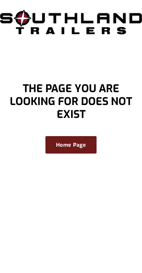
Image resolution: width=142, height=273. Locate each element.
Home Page (71, 145)
